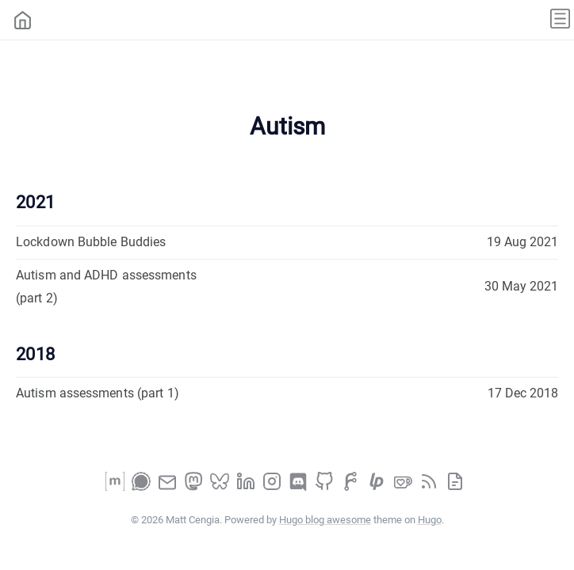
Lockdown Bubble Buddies (91, 241)
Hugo (430, 520)
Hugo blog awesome (325, 520)
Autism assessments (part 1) (97, 393)
